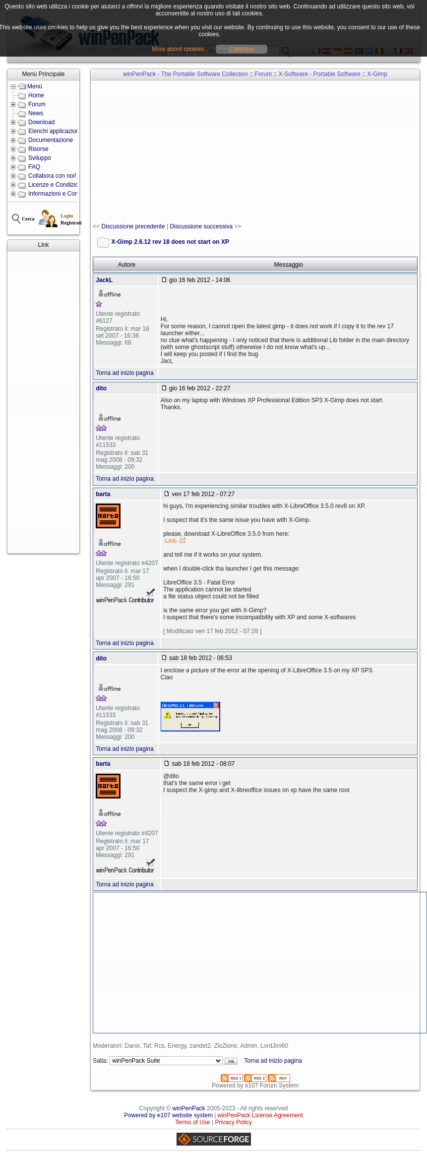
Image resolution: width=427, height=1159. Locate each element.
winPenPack (189, 1108)
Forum (37, 104)
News (35, 113)
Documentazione (50, 140)
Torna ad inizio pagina (125, 372)
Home (36, 95)
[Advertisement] (43, 402)
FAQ (34, 166)
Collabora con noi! (52, 175)
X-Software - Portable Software (320, 74)
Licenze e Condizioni (55, 184)
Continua (241, 49)
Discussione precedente (133, 226)
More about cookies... (180, 49)
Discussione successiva (201, 226)
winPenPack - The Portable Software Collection (185, 74)
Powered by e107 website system (168, 1115)
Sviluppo (39, 157)
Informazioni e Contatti (58, 193)
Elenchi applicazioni (54, 131)
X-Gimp (377, 74)
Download (41, 122)
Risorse (38, 148)
